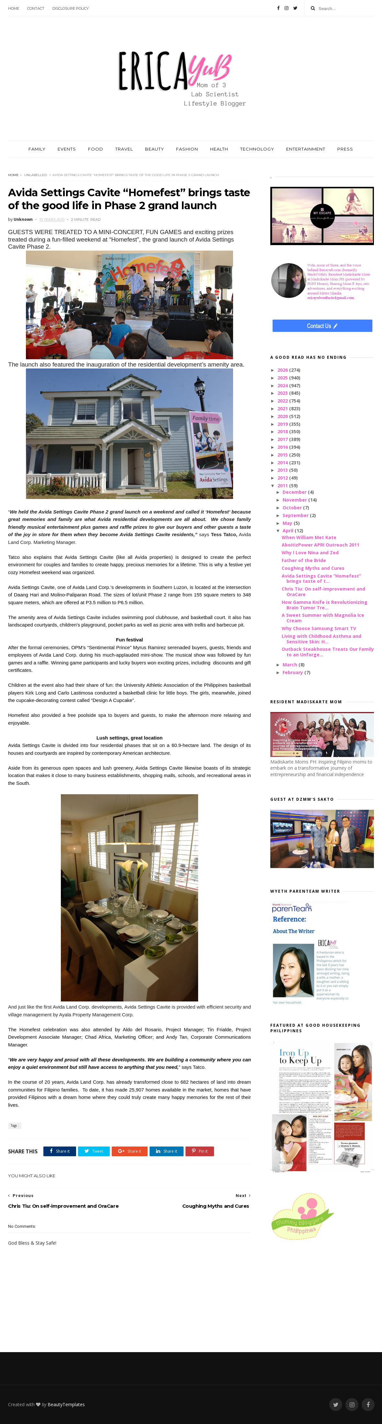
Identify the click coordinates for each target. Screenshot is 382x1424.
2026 (283, 370)
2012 (283, 478)
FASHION (187, 149)
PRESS (345, 149)
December (295, 492)
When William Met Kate (309, 537)
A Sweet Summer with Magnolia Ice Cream (323, 618)
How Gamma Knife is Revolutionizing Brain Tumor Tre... (324, 605)
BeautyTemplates (66, 1404)
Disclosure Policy (70, 8)
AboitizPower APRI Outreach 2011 (320, 545)
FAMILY (37, 149)
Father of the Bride (304, 560)
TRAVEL (124, 149)
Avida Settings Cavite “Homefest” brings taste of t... (321, 578)
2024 (283, 385)
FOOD (95, 149)
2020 (283, 416)
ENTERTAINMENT (305, 149)
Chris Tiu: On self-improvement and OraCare (323, 591)
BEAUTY (154, 149)
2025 (283, 378)
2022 (283, 401)
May (288, 523)
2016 (283, 447)
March (290, 664)
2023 (283, 393)
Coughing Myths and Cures (313, 568)
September (296, 515)
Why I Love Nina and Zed (310, 552)
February (293, 672)
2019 (283, 424)
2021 (283, 408)
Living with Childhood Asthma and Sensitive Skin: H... (321, 639)
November (295, 500)
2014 (283, 462)
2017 (283, 439)
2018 (283, 431)
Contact (35, 8)
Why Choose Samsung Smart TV (319, 628)
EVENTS (67, 149)
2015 (283, 455)
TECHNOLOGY (257, 149)
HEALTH (219, 149)
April (289, 530)
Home (13, 8)
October (293, 507)
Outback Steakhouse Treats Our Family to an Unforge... (328, 652)
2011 (283, 485)
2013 (283, 470)
